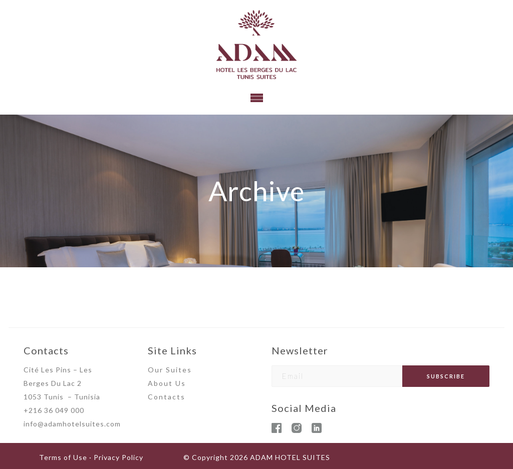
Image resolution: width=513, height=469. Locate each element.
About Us (167, 383)
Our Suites (170, 369)
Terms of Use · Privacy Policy (91, 457)
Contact (164, 396)
